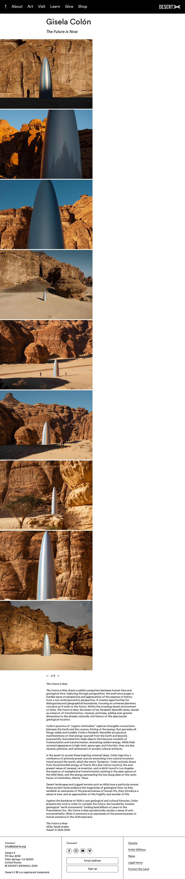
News (131, 856)
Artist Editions (137, 849)
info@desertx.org (15, 846)
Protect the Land (138, 869)
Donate (132, 843)
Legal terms (135, 862)
